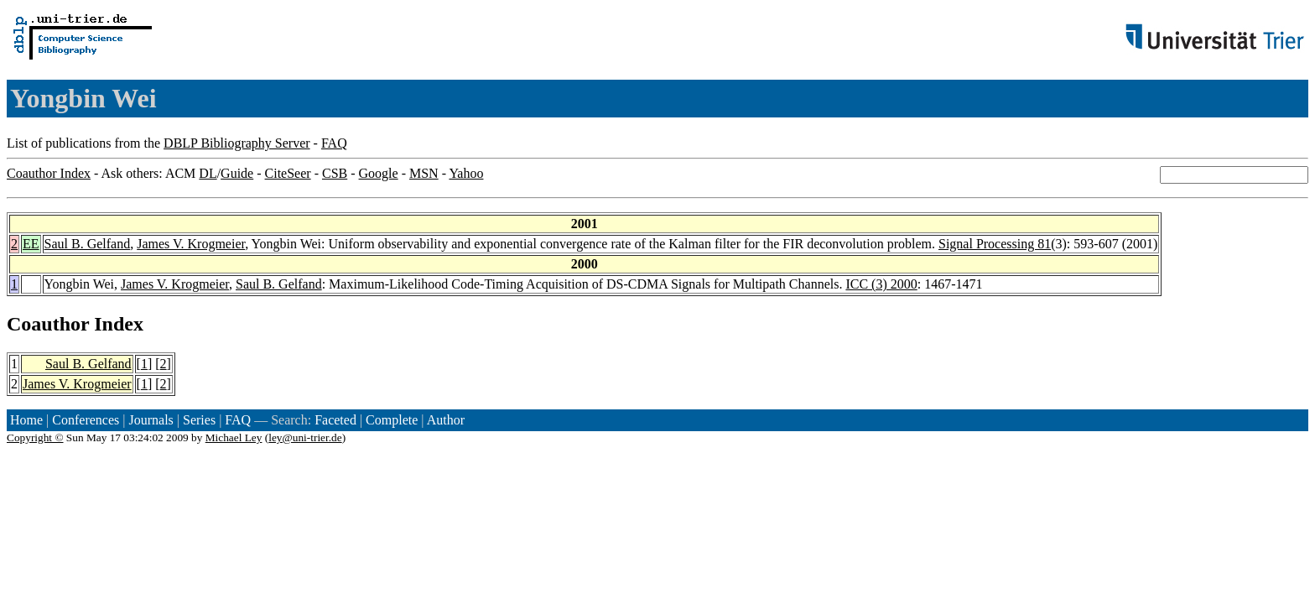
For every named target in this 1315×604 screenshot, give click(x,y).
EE (31, 244)
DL (207, 173)
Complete (392, 420)
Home (26, 420)
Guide (237, 173)
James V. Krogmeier (191, 244)
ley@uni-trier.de (304, 437)
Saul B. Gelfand (87, 244)
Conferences (85, 420)
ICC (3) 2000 (881, 284)
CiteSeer (288, 173)
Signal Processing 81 (994, 244)
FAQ (334, 143)
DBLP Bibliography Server (237, 143)
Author (446, 420)
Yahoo (466, 173)
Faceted (335, 420)
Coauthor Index (49, 173)
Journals (150, 420)
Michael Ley (233, 437)
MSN (424, 173)
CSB (334, 173)
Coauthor (48, 324)
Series (199, 420)
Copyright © (35, 437)
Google (378, 173)
